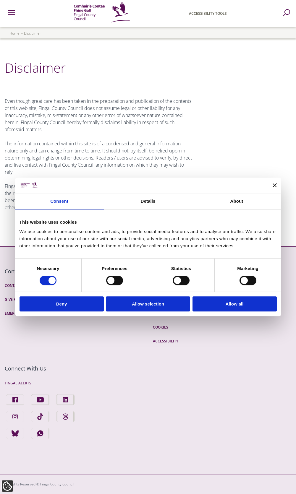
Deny (61, 303)
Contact (13, 285)
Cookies (160, 327)
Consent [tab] (59, 201)
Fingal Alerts (18, 383)
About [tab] (236, 201)
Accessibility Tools (208, 13)
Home (14, 33)
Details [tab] (148, 201)
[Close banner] (275, 185)
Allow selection (148, 303)
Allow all (235, 303)
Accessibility (165, 341)
